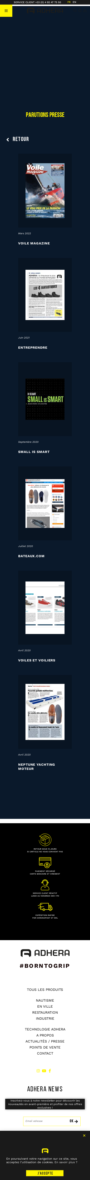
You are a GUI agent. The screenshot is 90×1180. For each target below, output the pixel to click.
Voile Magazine (34, 243)
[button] (6, 11)
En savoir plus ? (66, 1175)
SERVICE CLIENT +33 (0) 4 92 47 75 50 (37, 2)
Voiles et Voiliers (36, 660)
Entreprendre (32, 348)
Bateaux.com (31, 556)
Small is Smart (34, 452)
